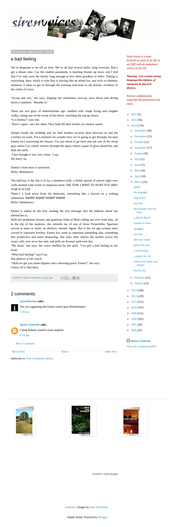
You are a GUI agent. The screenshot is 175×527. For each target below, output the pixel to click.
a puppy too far (142, 256)
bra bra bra (140, 270)
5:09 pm (24, 311)
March (138, 182)
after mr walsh (142, 239)
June (137, 164)
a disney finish (142, 217)
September (140, 147)
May (137, 170)
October (139, 142)
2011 (134, 301)
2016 (134, 114)
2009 (134, 313)
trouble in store (142, 223)
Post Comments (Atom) (39, 358)
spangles (138, 228)
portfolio (70, 507)
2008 (134, 319)
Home (65, 351)
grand (137, 186)
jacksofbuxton (28, 301)
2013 (134, 290)
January (139, 283)
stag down (139, 197)
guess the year (142, 245)
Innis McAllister (99, 507)
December (140, 130)
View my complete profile (141, 346)
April (137, 176)
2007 (134, 324)
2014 (134, 125)
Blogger (102, 517)
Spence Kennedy (30, 324)
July (137, 159)
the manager (141, 192)
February (139, 277)
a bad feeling (141, 250)
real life (138, 234)
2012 (134, 296)
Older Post (111, 351)
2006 (134, 330)
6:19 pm (24, 335)
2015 (134, 119)
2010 (134, 307)
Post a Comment (25, 343)
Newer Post (18, 351)
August (138, 153)
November (140, 136)
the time (138, 203)
